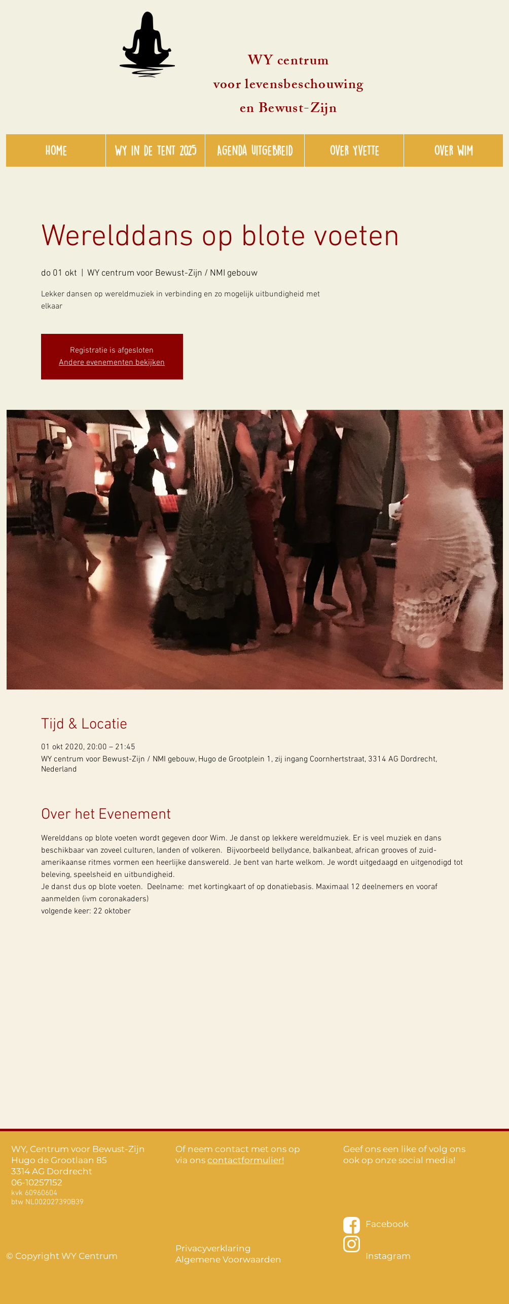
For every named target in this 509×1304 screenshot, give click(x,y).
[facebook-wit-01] (351, 1225)
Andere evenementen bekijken (112, 363)
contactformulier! (245, 1160)
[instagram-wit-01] (351, 1244)
